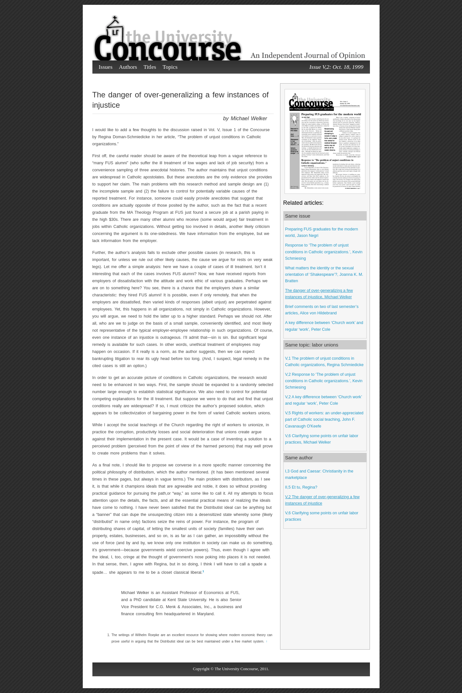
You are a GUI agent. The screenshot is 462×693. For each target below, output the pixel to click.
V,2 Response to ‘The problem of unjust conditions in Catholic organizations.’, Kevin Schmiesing (324, 381)
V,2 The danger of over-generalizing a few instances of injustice (322, 500)
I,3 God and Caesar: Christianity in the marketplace (319, 474)
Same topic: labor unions (311, 344)
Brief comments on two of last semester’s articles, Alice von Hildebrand (322, 309)
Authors (128, 67)
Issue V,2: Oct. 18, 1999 (336, 67)
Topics (170, 67)
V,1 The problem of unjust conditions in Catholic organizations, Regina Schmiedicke (324, 361)
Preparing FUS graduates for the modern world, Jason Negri (321, 232)
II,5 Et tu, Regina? (301, 487)
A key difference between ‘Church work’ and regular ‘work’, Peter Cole (324, 325)
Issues (106, 67)
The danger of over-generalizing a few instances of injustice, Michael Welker (319, 293)
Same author (299, 457)
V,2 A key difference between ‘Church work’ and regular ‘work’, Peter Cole (323, 400)
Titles (149, 67)
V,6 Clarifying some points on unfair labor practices (321, 516)
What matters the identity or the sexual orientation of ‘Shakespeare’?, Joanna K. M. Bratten (324, 274)
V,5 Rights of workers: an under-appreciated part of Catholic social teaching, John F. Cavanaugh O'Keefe (324, 419)
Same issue (298, 216)
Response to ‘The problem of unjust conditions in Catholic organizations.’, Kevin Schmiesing (324, 251)
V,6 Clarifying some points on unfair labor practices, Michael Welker (321, 439)
